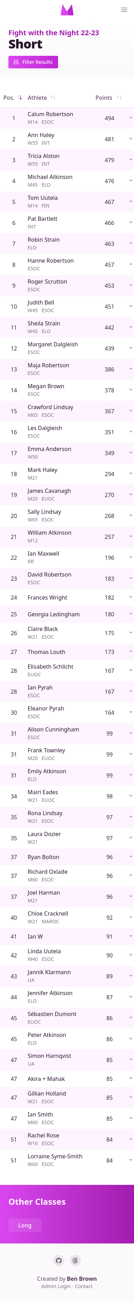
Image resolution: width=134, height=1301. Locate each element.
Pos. (13, 97)
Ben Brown (82, 1279)
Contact (84, 1286)
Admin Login (56, 1286)
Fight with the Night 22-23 (53, 32)
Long (24, 1225)
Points (110, 97)
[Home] (67, 9)
